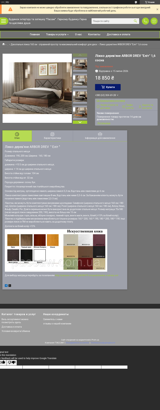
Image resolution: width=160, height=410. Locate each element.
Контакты (94, 34)
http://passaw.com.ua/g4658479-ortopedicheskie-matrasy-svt (86, 275)
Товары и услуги (56, 34)
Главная (35, 34)
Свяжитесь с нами (52, 319)
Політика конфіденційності (103, 343)
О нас (78, 34)
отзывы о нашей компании (57, 323)
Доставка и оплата (118, 34)
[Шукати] (135, 21)
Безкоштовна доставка (112, 100)
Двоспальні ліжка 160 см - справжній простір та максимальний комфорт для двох (54, 44)
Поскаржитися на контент (77, 343)
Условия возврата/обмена (16, 331)
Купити (110, 87)
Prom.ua (95, 340)
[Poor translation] (12, 362)
